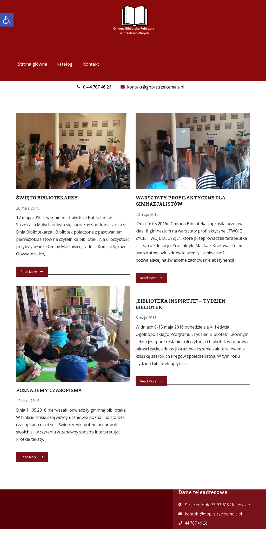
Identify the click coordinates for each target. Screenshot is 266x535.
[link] (7, 20)
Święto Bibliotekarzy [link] (47, 197)
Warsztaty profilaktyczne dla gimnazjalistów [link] (180, 200)
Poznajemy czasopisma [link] (49, 390)
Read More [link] (32, 271)
